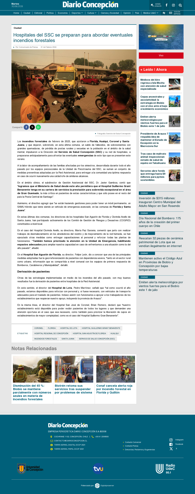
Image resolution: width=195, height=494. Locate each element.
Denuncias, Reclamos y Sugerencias (140, 450)
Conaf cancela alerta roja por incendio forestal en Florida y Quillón (114, 389)
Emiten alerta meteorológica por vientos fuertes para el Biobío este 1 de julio (153, 121)
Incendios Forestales (45, 339)
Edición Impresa (175, 13)
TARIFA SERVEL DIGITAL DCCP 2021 (69, 445)
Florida (52, 328)
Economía (63, 13)
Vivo (161, 55)
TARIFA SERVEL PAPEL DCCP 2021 (69, 449)
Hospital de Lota (68, 328)
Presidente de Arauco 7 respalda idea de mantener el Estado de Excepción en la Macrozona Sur (154, 139)
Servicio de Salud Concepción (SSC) (97, 339)
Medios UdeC (149, 13)
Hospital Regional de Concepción (51, 333)
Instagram (176, 440)
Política (50, 13)
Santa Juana (68, 339)
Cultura (90, 13)
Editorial (38, 13)
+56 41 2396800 (102, 437)
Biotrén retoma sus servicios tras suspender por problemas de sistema (73, 389)
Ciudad (27, 13)
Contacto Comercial (133, 442)
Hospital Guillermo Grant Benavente (101, 328)
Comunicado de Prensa (28, 47)
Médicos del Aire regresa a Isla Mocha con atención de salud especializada (153, 84)
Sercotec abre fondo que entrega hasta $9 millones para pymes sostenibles (152, 175)
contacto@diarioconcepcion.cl (70, 441)
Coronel (38, 328)
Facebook (176, 444)
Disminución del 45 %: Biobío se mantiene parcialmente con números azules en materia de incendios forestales (32, 392)
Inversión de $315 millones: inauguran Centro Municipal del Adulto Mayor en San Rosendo (159, 202)
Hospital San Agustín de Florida (89, 333)
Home (16, 13)
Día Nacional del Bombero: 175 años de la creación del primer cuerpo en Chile (160, 222)
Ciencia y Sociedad (110, 13)
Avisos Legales (156, 5)
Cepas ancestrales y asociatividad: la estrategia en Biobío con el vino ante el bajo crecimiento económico (154, 102)
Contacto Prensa (131, 446)
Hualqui (115, 333)
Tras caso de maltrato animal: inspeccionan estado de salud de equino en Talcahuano (153, 158)
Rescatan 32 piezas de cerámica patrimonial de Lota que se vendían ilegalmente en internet (161, 242)
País (137, 13)
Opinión (127, 13)
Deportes (76, 13)
